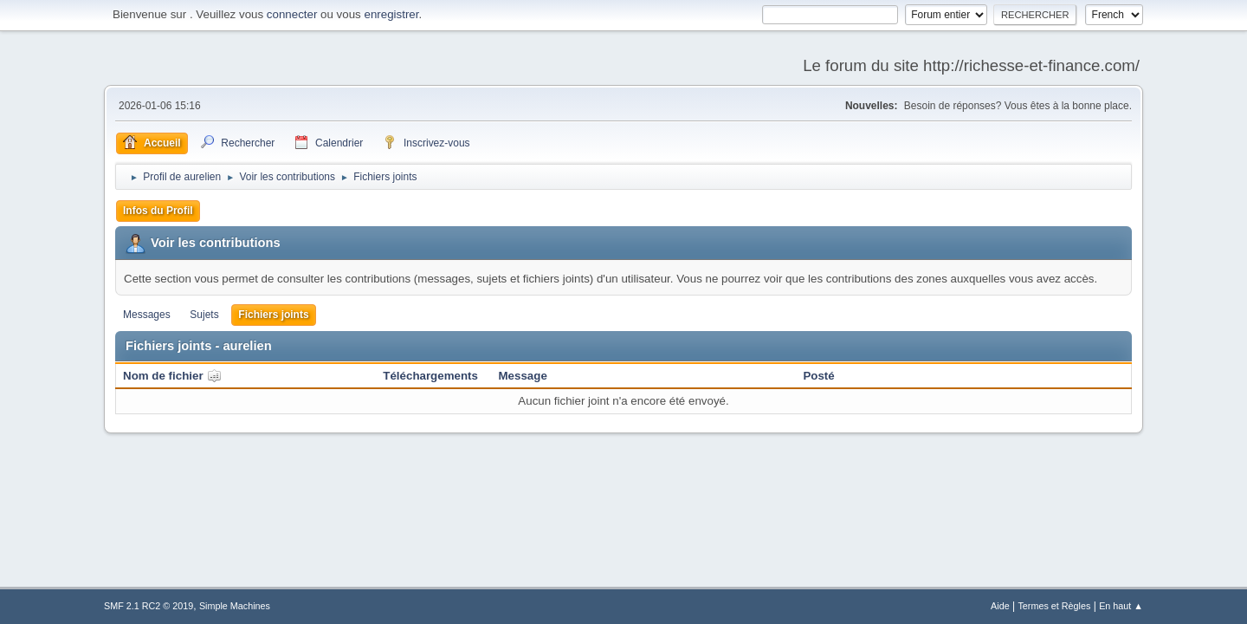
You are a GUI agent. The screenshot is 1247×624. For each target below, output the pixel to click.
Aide (1000, 606)
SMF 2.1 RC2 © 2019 (148, 606)
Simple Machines (234, 606)
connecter (292, 14)
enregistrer (391, 14)
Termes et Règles (1054, 606)
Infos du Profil (158, 211)
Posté (818, 375)
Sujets (204, 315)
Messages (147, 315)
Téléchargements (430, 375)
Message (523, 375)
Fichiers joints (273, 315)
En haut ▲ (1121, 606)
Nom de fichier (172, 375)
